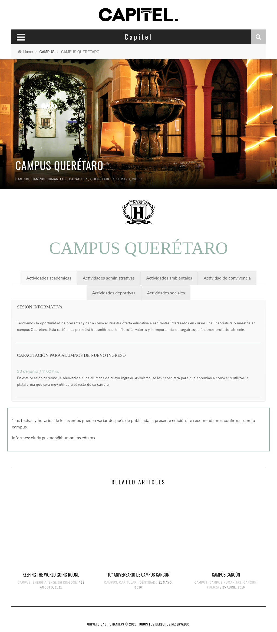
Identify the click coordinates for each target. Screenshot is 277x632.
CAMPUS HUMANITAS (49, 179)
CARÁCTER (78, 179)
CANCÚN (249, 582)
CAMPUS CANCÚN (226, 574)
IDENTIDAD (146, 582)
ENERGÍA (40, 582)
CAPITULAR (128, 582)
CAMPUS (22, 179)
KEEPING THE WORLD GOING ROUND (51, 574)
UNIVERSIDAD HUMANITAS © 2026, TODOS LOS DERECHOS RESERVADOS (138, 624)
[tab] (49, 278)
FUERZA (213, 587)
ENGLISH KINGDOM (63, 582)
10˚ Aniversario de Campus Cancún (139, 574)
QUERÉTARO (100, 179)
